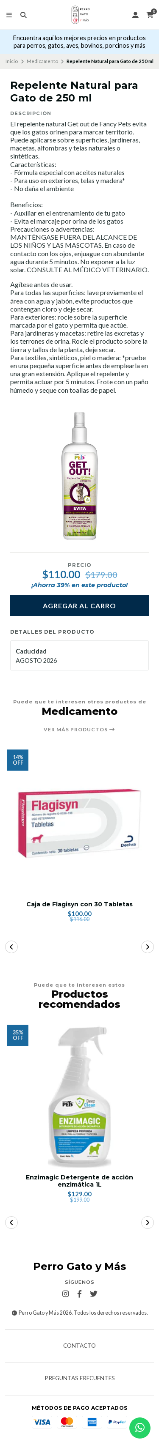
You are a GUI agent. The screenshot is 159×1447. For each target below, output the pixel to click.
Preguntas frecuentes (80, 1378)
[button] (11, 947)
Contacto (79, 1346)
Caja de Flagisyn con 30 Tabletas (79, 904)
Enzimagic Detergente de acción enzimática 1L (79, 1181)
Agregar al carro (79, 606)
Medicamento (42, 61)
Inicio (12, 61)
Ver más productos (79, 729)
